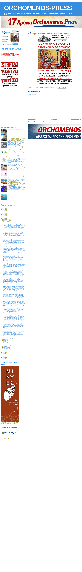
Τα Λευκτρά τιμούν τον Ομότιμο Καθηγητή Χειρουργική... (13, 327)
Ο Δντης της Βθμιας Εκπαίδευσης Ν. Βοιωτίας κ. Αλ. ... (13, 244)
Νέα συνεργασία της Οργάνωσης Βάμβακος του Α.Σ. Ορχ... (14, 306)
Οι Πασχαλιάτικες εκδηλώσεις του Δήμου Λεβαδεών (12, 310)
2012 (3, 210)
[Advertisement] (48, 106)
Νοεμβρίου (5, 347)
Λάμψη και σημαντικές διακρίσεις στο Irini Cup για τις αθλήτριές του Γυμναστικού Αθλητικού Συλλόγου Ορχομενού (16, 143)
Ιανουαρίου (5, 219)
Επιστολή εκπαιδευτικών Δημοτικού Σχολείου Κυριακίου (13, 282)
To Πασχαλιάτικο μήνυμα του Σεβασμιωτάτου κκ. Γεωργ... (13, 304)
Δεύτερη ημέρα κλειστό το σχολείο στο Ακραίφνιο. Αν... (13, 279)
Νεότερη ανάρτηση (32, 119)
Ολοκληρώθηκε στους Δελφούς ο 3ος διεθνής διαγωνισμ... (14, 289)
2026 (3, 358)
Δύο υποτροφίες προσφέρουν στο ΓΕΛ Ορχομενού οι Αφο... (14, 281)
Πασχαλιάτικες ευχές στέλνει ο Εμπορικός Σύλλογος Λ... (13, 313)
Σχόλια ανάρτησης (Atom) (40, 121)
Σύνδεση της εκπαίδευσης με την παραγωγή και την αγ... (13, 317)
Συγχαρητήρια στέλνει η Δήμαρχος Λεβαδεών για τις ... (13, 272)
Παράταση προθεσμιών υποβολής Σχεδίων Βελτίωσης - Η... (14, 225)
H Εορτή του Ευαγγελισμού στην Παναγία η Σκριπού (13, 229)
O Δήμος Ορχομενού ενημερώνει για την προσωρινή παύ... (14, 286)
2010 (3, 208)
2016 (3, 215)
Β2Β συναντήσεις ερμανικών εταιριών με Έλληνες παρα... (13, 226)
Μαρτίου (5, 221)
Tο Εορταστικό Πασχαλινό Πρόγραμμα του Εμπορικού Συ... (14, 249)
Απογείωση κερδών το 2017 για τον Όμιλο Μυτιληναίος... (13, 302)
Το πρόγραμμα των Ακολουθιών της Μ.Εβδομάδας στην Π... (14, 303)
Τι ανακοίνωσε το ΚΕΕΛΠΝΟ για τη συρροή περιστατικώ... (14, 248)
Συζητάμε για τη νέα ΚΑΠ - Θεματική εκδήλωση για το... (13, 295)
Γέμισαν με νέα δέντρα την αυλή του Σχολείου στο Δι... (13, 324)
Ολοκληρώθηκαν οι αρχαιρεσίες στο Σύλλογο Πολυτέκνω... (14, 275)
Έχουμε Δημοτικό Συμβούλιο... (8, 258)
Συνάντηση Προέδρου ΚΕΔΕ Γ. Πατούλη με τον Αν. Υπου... (14, 222)
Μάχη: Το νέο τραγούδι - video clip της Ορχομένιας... (13, 266)
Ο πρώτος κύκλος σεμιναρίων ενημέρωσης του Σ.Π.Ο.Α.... (14, 276)
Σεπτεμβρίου (6, 345)
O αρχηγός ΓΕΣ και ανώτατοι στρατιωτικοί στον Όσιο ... (13, 257)
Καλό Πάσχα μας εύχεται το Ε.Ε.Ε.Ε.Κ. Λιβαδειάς (12, 315)
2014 (3, 213)
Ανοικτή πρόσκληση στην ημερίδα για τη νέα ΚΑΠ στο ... (13, 326)
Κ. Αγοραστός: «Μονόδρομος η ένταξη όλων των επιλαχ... (14, 316)
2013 (3, 211)
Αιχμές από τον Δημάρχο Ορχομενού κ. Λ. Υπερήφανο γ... (14, 287)
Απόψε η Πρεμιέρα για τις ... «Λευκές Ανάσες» (11, 338)
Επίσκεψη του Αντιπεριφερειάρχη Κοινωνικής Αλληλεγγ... (13, 330)
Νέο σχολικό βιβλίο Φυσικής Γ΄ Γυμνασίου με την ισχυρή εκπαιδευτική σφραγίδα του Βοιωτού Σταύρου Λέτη (16, 180)
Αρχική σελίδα (54, 119)
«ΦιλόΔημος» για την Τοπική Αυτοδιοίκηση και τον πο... (13, 246)
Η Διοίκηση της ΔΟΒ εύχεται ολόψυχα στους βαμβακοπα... (14, 296)
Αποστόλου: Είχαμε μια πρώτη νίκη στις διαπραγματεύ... (13, 237)
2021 (3, 352)
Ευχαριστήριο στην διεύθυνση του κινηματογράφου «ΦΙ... (13, 235)
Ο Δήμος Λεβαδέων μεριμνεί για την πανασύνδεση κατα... (13, 301)
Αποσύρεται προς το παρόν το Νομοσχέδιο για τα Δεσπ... (13, 274)
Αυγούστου (5, 343)
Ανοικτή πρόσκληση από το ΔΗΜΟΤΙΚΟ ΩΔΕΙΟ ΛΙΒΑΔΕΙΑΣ (14, 283)
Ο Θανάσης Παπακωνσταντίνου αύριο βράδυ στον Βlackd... (14, 308)
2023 (3, 354)
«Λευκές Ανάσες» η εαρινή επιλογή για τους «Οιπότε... (13, 233)
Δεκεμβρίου (5, 348)
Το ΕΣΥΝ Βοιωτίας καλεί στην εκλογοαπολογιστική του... (13, 252)
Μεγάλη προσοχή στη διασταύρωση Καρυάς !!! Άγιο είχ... (13, 268)
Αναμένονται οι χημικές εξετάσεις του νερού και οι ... (12, 253)
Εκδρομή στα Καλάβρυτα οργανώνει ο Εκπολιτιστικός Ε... (13, 265)
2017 (3, 216)
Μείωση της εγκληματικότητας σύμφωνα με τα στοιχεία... (13, 236)
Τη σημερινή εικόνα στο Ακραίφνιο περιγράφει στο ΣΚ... (13, 261)
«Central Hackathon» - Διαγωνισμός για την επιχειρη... (13, 280)
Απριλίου (5, 339)
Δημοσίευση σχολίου (32, 94)
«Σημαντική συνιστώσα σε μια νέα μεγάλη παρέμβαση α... (14, 228)
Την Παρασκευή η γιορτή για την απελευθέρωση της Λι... (13, 271)
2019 (3, 349)
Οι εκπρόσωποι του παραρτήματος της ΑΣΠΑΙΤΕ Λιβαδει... (14, 227)
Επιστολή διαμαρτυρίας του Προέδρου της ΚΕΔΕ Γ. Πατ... (13, 328)
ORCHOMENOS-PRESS (38, 7)
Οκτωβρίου (5, 346)
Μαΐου (4, 340)
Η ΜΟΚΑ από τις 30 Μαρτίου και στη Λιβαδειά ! (12, 293)
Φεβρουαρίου (6, 220)
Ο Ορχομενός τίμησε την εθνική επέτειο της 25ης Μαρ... (13, 294)
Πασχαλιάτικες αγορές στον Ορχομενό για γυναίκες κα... (13, 318)
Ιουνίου (5, 341)
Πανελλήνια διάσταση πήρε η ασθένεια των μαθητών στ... (13, 242)
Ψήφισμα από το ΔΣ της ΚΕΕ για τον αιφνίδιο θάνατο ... (13, 239)
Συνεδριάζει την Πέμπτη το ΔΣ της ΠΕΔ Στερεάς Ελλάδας (13, 273)
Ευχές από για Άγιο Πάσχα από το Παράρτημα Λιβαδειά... (13, 240)
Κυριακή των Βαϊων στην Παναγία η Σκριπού (11, 241)
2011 (3, 209)
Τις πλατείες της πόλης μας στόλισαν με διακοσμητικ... (13, 335)
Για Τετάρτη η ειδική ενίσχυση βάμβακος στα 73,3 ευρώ (13, 270)
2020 (3, 351)
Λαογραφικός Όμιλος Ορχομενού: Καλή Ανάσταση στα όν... (14, 323)
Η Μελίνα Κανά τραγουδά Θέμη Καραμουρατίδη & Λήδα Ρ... (14, 278)
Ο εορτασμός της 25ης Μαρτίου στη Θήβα (11, 256)
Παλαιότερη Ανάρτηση (76, 119)
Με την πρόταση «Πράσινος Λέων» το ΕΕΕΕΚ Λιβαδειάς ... (14, 297)
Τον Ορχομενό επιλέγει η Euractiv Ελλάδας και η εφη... (13, 232)
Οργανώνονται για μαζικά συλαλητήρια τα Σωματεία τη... (13, 332)
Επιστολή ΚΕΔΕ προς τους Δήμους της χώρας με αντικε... (14, 260)
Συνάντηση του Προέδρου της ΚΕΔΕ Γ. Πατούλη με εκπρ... (14, 290)
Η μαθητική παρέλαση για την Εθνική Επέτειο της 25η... (13, 243)
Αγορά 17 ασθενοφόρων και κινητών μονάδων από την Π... (14, 300)
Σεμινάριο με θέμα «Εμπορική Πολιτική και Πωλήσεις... (13, 285)
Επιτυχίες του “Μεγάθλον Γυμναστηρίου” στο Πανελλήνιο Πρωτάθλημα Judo (17, 165)
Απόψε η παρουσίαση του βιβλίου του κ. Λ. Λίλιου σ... (13, 234)
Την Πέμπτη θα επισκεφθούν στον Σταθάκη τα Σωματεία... (14, 263)
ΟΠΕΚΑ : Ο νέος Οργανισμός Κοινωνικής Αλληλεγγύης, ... (14, 267)
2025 (3, 357)
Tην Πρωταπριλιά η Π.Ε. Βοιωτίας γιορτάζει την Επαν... (13, 334)
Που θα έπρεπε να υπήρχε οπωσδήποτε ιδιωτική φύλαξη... (14, 288)
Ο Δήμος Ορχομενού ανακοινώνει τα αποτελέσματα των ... (14, 325)
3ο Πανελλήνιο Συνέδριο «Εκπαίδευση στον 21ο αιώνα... (13, 331)
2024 (3, 356)
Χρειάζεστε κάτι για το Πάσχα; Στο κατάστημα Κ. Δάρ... (13, 321)
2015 (3, 214)
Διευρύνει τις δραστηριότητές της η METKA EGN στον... (13, 259)
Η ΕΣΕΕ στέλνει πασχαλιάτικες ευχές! (10, 311)
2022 (3, 353)
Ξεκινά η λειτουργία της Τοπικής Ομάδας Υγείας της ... (13, 298)
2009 (3, 206)
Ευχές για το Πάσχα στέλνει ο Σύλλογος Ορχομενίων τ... (13, 320)
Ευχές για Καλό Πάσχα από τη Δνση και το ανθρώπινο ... (13, 312)
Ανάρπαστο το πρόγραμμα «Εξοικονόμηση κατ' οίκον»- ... (13, 309)
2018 (3, 218)
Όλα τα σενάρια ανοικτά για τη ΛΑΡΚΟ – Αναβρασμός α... (13, 319)
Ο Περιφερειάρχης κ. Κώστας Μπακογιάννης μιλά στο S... (13, 305)
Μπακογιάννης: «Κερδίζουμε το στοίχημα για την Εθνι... (13, 224)
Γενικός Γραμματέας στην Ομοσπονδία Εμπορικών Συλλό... (14, 264)
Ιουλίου (5, 342)
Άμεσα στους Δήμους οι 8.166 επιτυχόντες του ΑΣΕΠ (13, 247)
